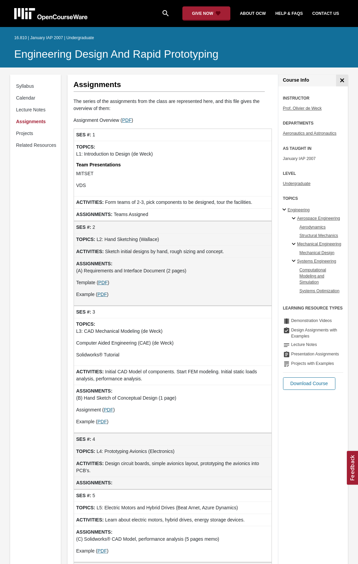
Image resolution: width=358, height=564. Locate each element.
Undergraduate (297, 183)
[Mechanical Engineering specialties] (294, 244)
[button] (309, 383)
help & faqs (289, 13)
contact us (325, 13)
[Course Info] (342, 80)
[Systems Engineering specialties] (294, 261)
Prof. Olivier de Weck (302, 108)
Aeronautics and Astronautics (310, 133)
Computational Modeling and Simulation (313, 276)
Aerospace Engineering (318, 218)
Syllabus (25, 86)
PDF (126, 120)
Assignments (31, 121)
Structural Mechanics (319, 235)
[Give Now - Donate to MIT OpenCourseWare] (206, 13)
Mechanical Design (317, 252)
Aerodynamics (313, 227)
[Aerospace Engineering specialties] (294, 218)
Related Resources (36, 145)
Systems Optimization (319, 291)
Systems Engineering (316, 261)
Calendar (25, 98)
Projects (24, 133)
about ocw (253, 13)
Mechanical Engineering (319, 244)
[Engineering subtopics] (285, 210)
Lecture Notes (31, 109)
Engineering (299, 210)
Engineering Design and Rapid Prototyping (116, 54)
